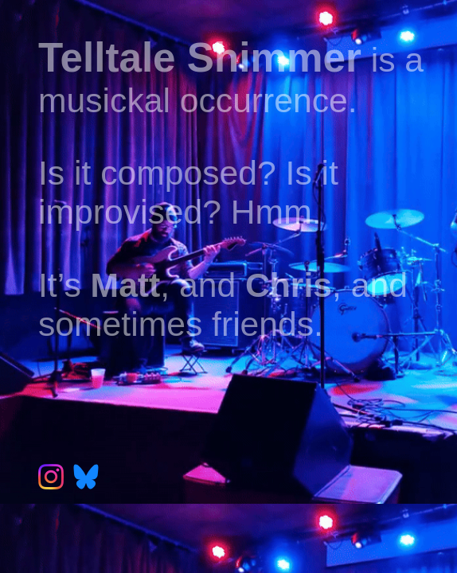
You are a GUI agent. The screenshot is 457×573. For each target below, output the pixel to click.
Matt (126, 285)
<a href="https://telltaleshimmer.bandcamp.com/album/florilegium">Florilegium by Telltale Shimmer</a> (244, 394)
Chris (288, 285)
